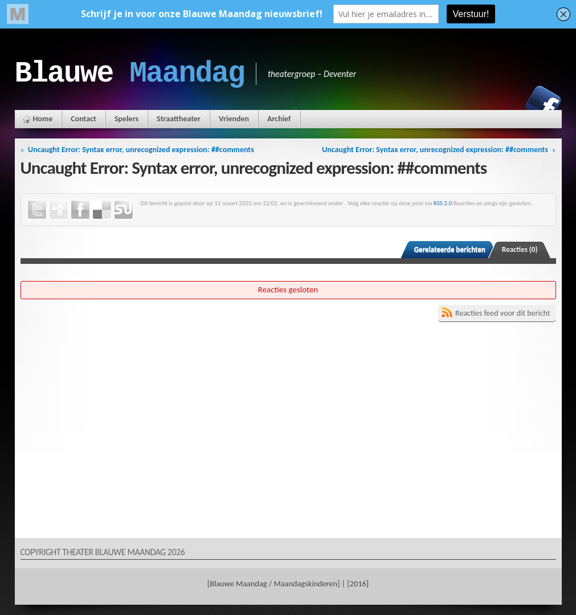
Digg (59, 210)
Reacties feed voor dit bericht (502, 313)
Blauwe (129, 73)
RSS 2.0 (443, 203)
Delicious (102, 210)
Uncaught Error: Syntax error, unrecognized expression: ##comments (141, 149)
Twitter (37, 210)
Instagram (504, 103)
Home (43, 119)
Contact (83, 119)
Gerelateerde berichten (449, 249)
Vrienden (234, 119)
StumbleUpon (124, 210)
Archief (279, 119)
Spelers (126, 119)
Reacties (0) (520, 249)
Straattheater (179, 119)
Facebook (543, 103)
